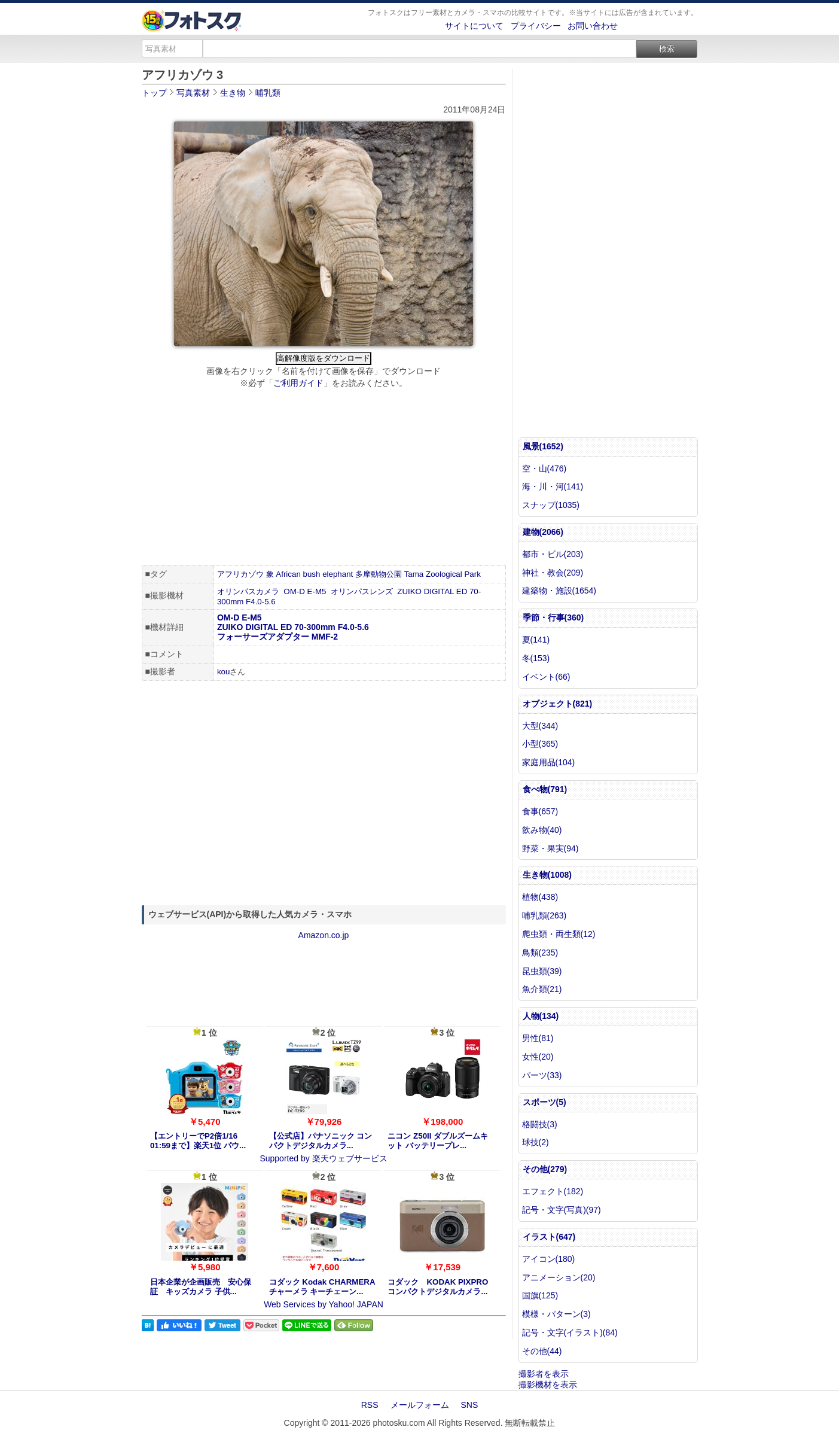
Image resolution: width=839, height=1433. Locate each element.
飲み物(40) (542, 830)
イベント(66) (546, 676)
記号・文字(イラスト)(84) (570, 1332)
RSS (370, 1405)
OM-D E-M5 (304, 591)
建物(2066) (543, 532)
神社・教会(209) (553, 572)
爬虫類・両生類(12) (559, 934)
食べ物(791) (545, 789)
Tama (414, 574)
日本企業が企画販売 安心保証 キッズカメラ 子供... (200, 1286)
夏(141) (536, 639)
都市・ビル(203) (553, 554)
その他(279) (545, 1169)
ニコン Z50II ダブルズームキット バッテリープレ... (438, 1140)
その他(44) (542, 1351)
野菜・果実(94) (550, 848)
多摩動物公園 (378, 574)
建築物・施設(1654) (559, 590)
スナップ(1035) (550, 505)
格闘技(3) (539, 1124)
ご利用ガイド (298, 383)
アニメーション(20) (559, 1277)
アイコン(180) (548, 1259)
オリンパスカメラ (248, 591)
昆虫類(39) (542, 971)
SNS (469, 1405)
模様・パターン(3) (556, 1314)
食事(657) (540, 811)
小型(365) (540, 744)
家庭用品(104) (548, 762)
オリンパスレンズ (362, 591)
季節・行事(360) (553, 617)
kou (223, 671)
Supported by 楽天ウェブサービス (323, 1158)
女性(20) (538, 1056)
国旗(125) (540, 1295)
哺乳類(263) (544, 915)
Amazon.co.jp (323, 935)
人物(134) (541, 1016)
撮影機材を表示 (547, 1384)
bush (312, 574)
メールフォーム (419, 1405)
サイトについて (474, 26)
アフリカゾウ (240, 574)
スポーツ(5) (544, 1102)
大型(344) (540, 726)
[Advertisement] (324, 478)
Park (472, 574)
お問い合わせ (593, 26)
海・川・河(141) (553, 486)
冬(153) (536, 658)
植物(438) (540, 897)
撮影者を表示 (543, 1374)
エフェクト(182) (553, 1191)
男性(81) (538, 1038)
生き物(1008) (547, 875)
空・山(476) (544, 468)
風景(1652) (543, 446)
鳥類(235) (540, 952)
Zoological (444, 574)
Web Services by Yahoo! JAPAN (323, 1304)
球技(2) (535, 1142)
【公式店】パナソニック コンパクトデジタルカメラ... (321, 1140)
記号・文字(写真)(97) (561, 1210)
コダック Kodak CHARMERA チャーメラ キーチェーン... (322, 1286)
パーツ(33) (542, 1075)
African (288, 574)
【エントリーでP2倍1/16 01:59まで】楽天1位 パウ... (198, 1140)
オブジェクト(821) (558, 703)
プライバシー (536, 26)
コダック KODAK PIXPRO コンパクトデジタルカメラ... (438, 1286)
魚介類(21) (542, 989)
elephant (337, 574)
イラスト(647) (549, 1237)
